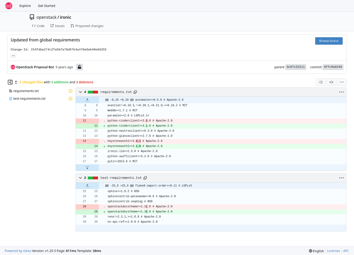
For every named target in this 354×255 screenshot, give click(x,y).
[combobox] (321, 82)
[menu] (342, 82)
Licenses (333, 251)
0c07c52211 (296, 67)
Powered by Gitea (18, 251)
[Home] (8, 6)
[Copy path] (135, 92)
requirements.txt (116, 92)
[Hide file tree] (10, 82)
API (345, 251)
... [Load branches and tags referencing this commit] (13, 55)
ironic (65, 17)
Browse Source (329, 41)
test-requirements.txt (121, 178)
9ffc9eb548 (333, 67)
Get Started (46, 5)
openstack (47, 17)
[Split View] (331, 82)
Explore (25, 5)
